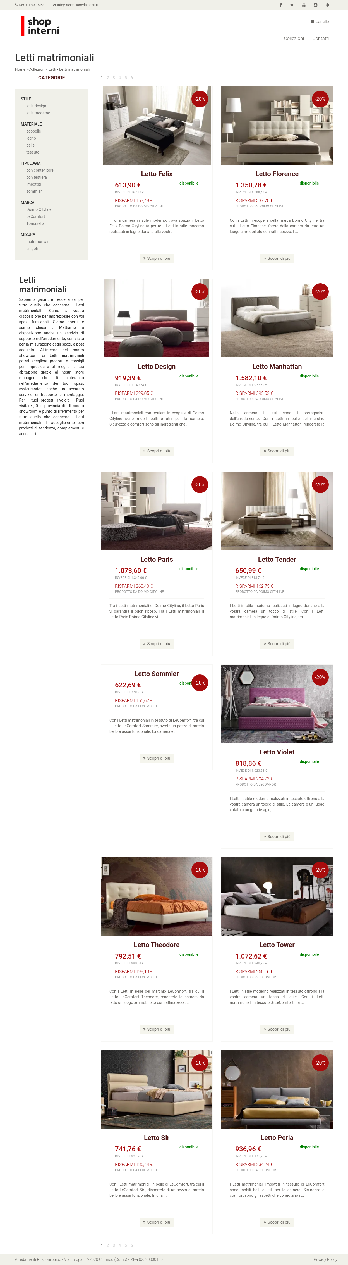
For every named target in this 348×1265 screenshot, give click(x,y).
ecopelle (34, 131)
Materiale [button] (31, 124)
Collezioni (294, 38)
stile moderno (39, 113)
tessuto (33, 152)
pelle (31, 145)
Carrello (319, 21)
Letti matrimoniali (74, 69)
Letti (52, 69)
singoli (32, 248)
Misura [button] (28, 234)
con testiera (37, 177)
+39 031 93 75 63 (29, 5)
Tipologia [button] (31, 163)
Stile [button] (26, 99)
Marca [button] (28, 202)
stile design (36, 106)
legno (31, 138)
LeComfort (36, 216)
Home (20, 69)
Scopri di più (156, 258)
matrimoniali (37, 241)
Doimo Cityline (39, 209)
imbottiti (34, 184)
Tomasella (36, 223)
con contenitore (40, 170)
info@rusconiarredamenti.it (75, 5)
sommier (34, 191)
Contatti (320, 38)
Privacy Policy (325, 1259)
